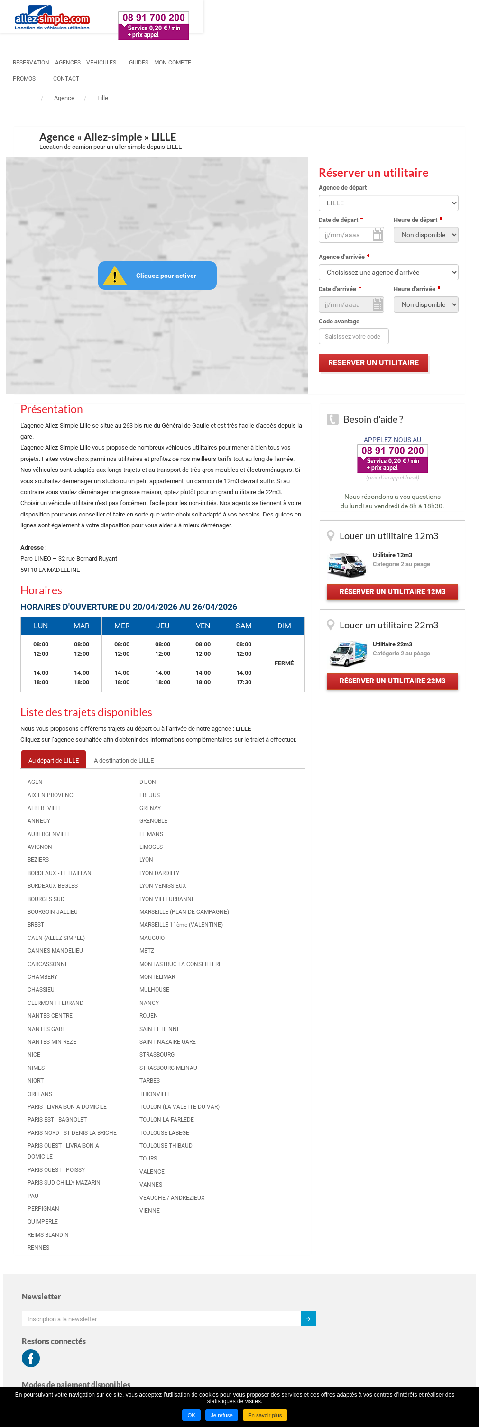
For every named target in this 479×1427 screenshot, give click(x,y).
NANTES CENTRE (191, 789)
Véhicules (222, 17)
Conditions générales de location (400, 1223)
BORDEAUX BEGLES (61, 904)
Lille (102, 97)
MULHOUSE (117, 1041)
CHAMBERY (51, 1017)
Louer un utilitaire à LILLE (175, 1227)
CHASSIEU (49, 1030)
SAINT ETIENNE (256, 802)
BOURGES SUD (54, 917)
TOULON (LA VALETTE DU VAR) (259, 907)
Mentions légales (380, 1279)
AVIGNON (48, 854)
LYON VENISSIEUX (125, 893)
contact (371, 17)
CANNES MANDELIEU (51, 985)
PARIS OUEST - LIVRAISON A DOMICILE (187, 963)
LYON (109, 867)
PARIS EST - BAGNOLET (184, 909)
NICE (175, 828)
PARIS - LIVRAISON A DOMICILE (193, 885)
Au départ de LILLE (63, 767)
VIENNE (246, 1050)
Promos (329, 17)
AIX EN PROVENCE (60, 802)
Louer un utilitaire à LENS (174, 1303)
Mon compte (293, 17)
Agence (64, 97)
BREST (44, 943)
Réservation (152, 17)
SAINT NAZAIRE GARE (256, 820)
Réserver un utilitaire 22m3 (392, 705)
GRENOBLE (116, 828)
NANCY (112, 1054)
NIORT (177, 854)
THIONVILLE (251, 889)
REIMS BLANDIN (190, 1074)
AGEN (43, 789)
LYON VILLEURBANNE (122, 911)
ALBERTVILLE (53, 815)
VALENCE (248, 1000)
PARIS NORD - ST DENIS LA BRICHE (191, 933)
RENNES (180, 1087)
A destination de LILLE (135, 767)
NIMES (177, 841)
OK (190, 1416)
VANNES (247, 1013)
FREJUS (112, 802)
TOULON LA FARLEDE (251, 931)
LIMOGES (114, 854)
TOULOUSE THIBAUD (250, 968)
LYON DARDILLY (122, 880)
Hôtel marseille (377, 1337)
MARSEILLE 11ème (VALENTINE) (126, 959)
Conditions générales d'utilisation (401, 1212)
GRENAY (113, 815)
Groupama (371, 1325)
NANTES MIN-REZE (193, 815)
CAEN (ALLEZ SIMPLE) (53, 961)
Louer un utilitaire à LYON (174, 1239)
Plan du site (372, 1291)
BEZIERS (46, 867)
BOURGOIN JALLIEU (61, 930)
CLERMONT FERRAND (50, 1049)
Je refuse (220, 1416)
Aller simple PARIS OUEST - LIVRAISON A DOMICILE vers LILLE (293, 1175)
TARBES (246, 876)
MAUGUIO (115, 978)
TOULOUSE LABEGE (261, 950)
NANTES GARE (188, 802)
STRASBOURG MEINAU (253, 857)
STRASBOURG (253, 839)
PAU (174, 1035)
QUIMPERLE (184, 1061)
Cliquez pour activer (169, 276)
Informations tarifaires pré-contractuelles (393, 1240)
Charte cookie (375, 1256)
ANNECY (47, 828)
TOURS (244, 987)
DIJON (110, 789)
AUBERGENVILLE (57, 841)
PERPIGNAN (185, 1048)
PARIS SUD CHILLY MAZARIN (192, 1017)
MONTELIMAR (120, 1028)
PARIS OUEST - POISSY (187, 993)
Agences (189, 17)
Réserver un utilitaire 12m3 (392, 602)
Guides (259, 17)
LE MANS (114, 841)
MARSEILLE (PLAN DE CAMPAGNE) (125, 935)
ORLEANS (181, 867)
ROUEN (245, 789)
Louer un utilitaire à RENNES (178, 1271)
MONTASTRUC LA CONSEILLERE (125, 1009)
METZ (109, 991)
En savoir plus (266, 1416)
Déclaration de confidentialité (396, 1267)
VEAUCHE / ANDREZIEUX (253, 1031)
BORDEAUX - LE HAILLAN (55, 885)
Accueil (26, 99)
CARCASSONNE (56, 1004)
